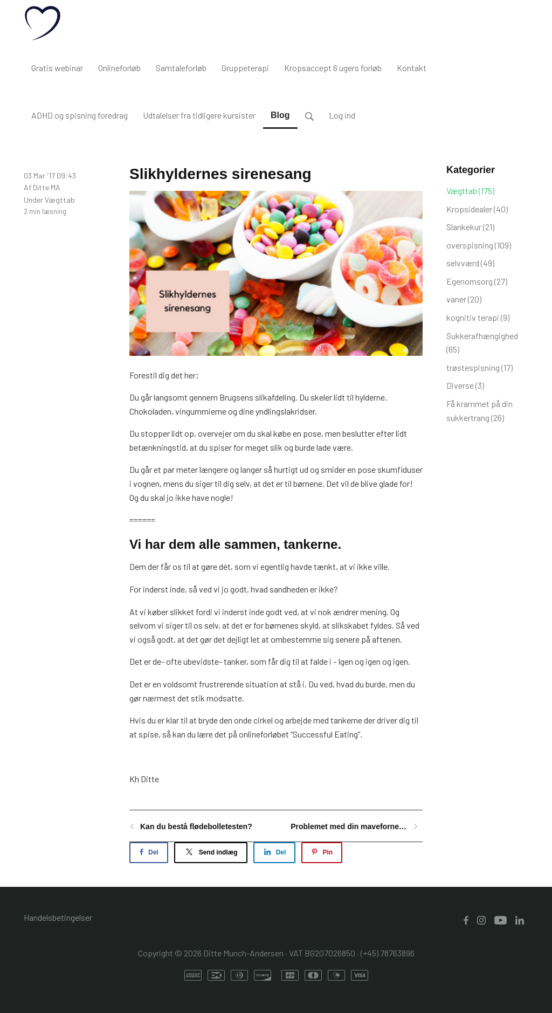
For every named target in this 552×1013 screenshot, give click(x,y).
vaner (463, 299)
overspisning (478, 245)
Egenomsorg (476, 281)
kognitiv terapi (477, 317)
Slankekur (470, 227)
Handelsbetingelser (58, 917)
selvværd (470, 263)
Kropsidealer (477, 209)
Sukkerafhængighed (482, 342)
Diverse (465, 385)
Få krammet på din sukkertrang (479, 410)
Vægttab (60, 199)
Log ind (342, 115)
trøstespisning (479, 367)
